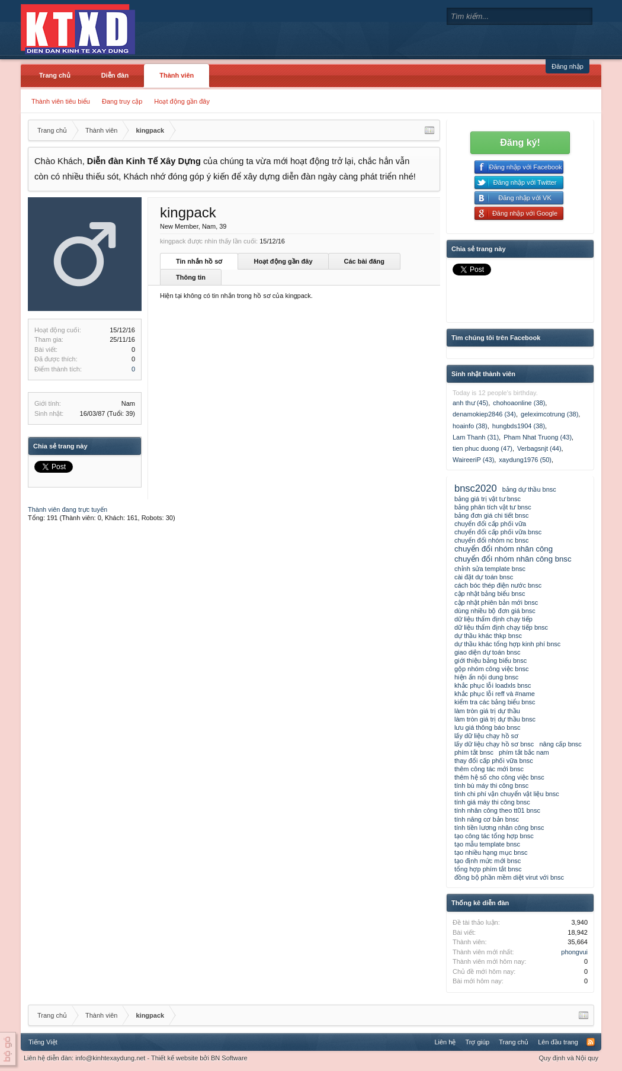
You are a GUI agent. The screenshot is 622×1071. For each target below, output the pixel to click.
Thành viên (176, 75)
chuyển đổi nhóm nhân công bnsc (513, 558)
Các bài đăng (364, 261)
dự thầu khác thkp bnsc (488, 635)
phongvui (574, 951)
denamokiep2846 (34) (484, 414)
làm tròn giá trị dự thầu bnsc (495, 719)
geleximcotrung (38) (549, 414)
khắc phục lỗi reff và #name (494, 693)
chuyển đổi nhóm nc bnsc (491, 540)
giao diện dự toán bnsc (487, 652)
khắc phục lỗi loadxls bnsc (492, 685)
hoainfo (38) (470, 425)
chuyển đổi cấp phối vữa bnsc (497, 532)
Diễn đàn (115, 75)
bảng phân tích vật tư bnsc (492, 507)
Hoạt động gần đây (182, 101)
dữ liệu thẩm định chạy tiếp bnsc (501, 627)
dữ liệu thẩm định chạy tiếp (493, 619)
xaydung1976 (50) (525, 459)
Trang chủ (54, 75)
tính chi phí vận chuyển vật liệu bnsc (506, 793)
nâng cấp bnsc (560, 744)
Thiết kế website (174, 1058)
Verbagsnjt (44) (539, 448)
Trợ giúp (477, 1042)
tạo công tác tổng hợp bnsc (494, 835)
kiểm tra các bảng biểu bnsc (495, 702)
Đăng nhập (567, 66)
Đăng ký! (520, 142)
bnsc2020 (475, 488)
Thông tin (191, 277)
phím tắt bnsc (473, 752)
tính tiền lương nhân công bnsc (499, 827)
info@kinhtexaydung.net (110, 1058)
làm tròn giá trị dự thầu (487, 710)
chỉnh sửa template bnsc (489, 568)
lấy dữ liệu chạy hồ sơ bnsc (494, 744)
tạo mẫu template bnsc (487, 844)
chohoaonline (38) (519, 402)
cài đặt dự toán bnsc (483, 577)
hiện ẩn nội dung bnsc (486, 677)
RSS (590, 1042)
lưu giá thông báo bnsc (487, 727)
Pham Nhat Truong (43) (538, 437)
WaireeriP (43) (473, 459)
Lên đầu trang (558, 1042)
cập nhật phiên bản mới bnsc (496, 602)
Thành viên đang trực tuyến (67, 509)
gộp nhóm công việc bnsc (491, 668)
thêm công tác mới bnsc (489, 768)
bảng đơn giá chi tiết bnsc (491, 515)
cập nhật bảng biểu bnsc (489, 593)
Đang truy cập (122, 101)
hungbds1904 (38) (518, 425)
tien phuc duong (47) (482, 448)
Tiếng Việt (42, 1042)
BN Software (229, 1058)
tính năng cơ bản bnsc (486, 819)
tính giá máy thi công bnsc (492, 802)
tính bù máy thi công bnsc (491, 785)
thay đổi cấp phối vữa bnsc (493, 760)
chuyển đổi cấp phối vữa (490, 523)
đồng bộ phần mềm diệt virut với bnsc (509, 877)
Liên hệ (445, 1042)
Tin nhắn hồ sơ (199, 261)
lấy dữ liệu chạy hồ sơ (486, 735)
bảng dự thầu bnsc (529, 489)
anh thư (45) (470, 402)
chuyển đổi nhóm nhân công (503, 548)
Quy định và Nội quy (569, 1058)
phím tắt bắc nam (524, 752)
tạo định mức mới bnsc (487, 860)
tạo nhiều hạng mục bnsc (490, 852)
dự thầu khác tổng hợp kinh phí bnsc (507, 643)
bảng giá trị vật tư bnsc (487, 498)
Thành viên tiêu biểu (60, 101)
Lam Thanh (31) (476, 437)
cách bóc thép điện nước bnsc (497, 585)
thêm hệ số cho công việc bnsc (499, 777)
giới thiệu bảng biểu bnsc (490, 660)
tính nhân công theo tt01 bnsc (497, 810)
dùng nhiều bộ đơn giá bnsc (495, 610)
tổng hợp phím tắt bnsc (488, 869)
